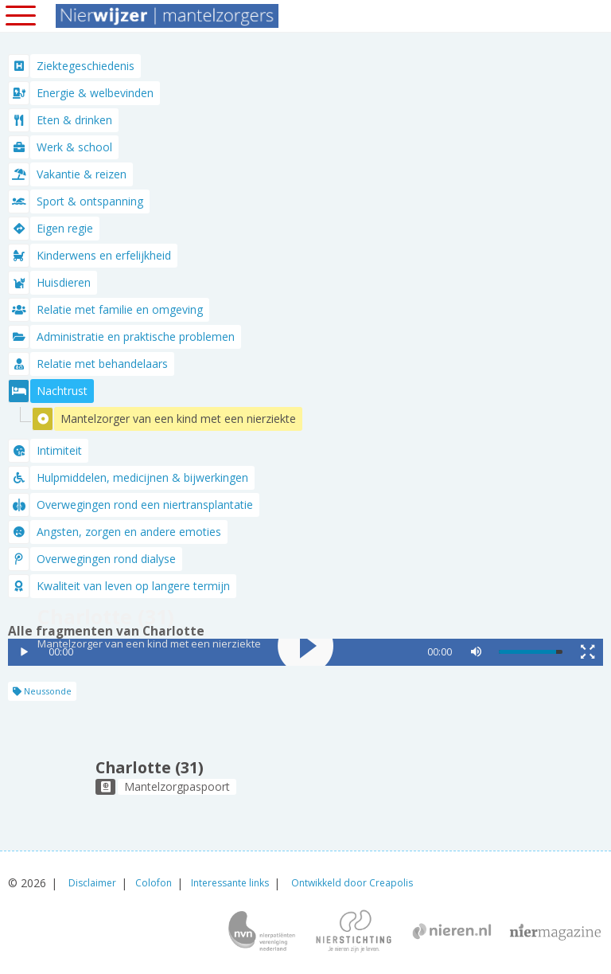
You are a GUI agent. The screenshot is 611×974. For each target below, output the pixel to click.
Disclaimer (92, 883)
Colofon (153, 883)
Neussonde (42, 691)
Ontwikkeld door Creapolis (352, 883)
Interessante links (230, 883)
